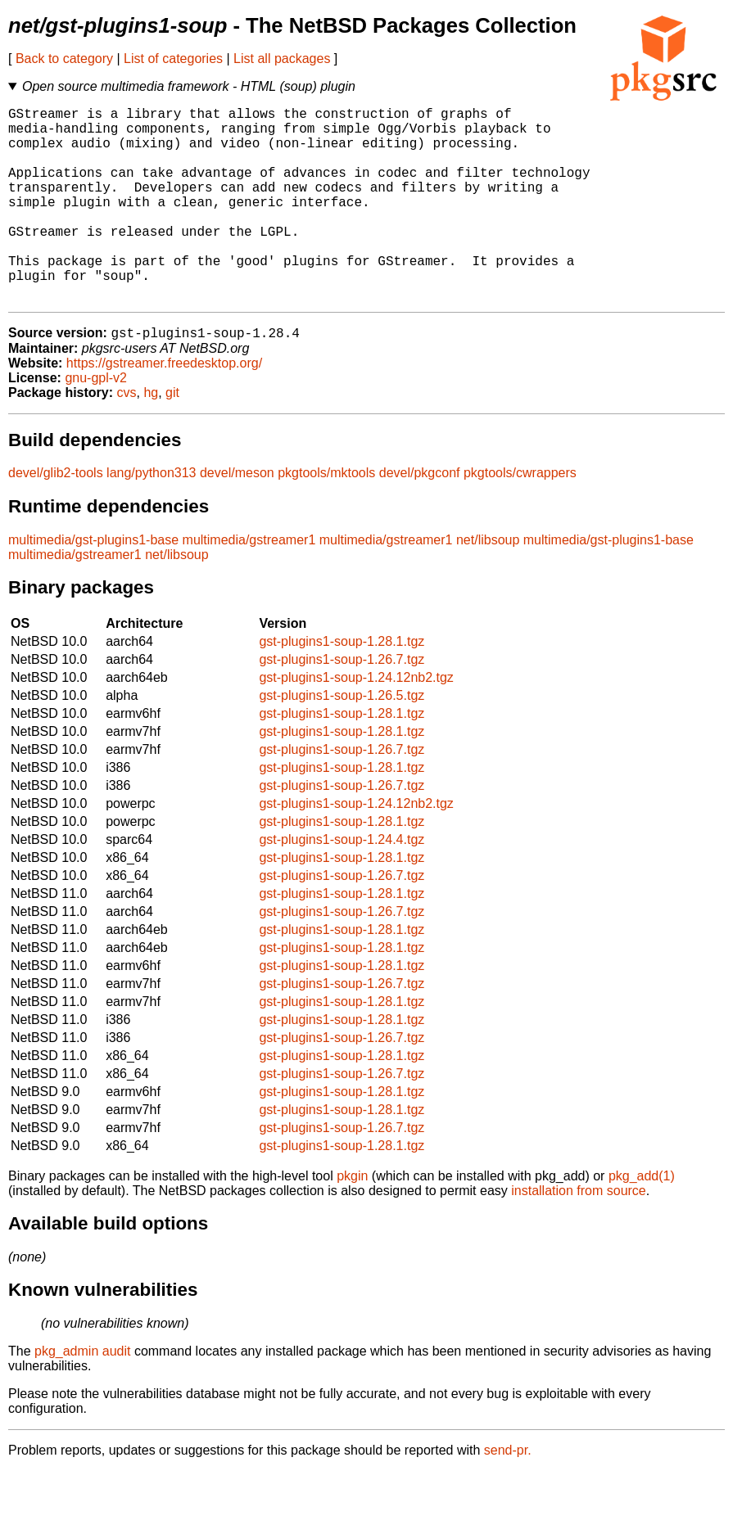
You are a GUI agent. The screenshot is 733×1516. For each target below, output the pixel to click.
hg (150, 437)
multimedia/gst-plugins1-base (93, 585)
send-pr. (508, 1495)
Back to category (64, 58)
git (172, 437)
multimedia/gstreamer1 (249, 585)
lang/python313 (151, 518)
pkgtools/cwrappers (520, 518)
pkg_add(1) (642, 1221)
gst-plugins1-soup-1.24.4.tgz (341, 884)
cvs (127, 437)
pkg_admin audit (82, 1396)
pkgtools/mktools (326, 518)
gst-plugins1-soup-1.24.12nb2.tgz (356, 722)
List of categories (173, 58)
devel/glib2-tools (55, 518)
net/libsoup (487, 585)
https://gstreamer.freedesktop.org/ (164, 408)
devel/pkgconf (419, 518)
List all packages (281, 58)
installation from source (578, 1236)
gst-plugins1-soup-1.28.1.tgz (341, 686)
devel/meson (237, 518)
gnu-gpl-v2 (96, 423)
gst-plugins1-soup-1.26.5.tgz (341, 740)
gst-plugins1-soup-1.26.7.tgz (341, 704)
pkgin (352, 1221)
